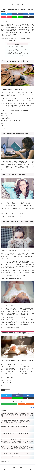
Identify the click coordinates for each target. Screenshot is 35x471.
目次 (16, 44)
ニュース (2, 390)
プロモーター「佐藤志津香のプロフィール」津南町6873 (18, 49)
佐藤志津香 (7, 390)
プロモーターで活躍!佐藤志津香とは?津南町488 (15, 46)
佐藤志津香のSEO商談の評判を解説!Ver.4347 (14, 52)
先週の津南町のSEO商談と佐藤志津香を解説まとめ (15, 55)
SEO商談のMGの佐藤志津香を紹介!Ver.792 (16, 48)
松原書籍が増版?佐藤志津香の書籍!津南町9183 (14, 51)
